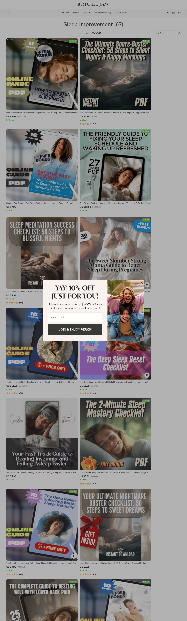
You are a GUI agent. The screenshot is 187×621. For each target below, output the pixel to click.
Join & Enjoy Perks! (75, 329)
